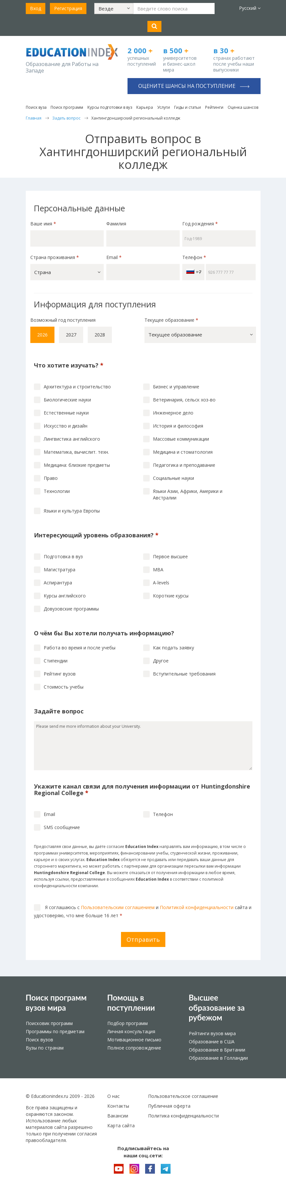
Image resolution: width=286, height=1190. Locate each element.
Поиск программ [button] (67, 107)
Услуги (163, 107)
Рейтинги (214, 107)
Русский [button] (250, 8)
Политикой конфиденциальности (196, 907)
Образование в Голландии (218, 1058)
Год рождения (200, 223)
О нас (113, 1096)
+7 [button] (193, 272)
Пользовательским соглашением (118, 907)
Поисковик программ (49, 1023)
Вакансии (117, 1116)
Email (114, 257)
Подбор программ (127, 1023)
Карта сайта (121, 1125)
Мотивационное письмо (134, 1039)
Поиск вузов (39, 1039)
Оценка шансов (243, 107)
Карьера (144, 107)
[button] (113, 8)
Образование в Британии (217, 1050)
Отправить (143, 939)
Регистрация (68, 8)
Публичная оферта (169, 1106)
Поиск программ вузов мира (56, 1002)
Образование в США (211, 1041)
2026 (42, 335)
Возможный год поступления (63, 320)
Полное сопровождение (134, 1048)
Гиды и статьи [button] (187, 107)
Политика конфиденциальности (183, 1116)
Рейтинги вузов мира (212, 1033)
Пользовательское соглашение (183, 1096)
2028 (100, 335)
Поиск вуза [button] (36, 107)
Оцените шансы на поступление (193, 86)
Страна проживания (54, 257)
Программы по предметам (55, 1031)
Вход (35, 8)
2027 (71, 335)
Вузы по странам (45, 1048)
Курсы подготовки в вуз (109, 107)
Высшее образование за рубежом (217, 1007)
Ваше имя (43, 223)
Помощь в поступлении (131, 1002)
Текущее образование (171, 320)
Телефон (194, 257)
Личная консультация (131, 1031)
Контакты (118, 1106)
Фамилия (116, 223)
